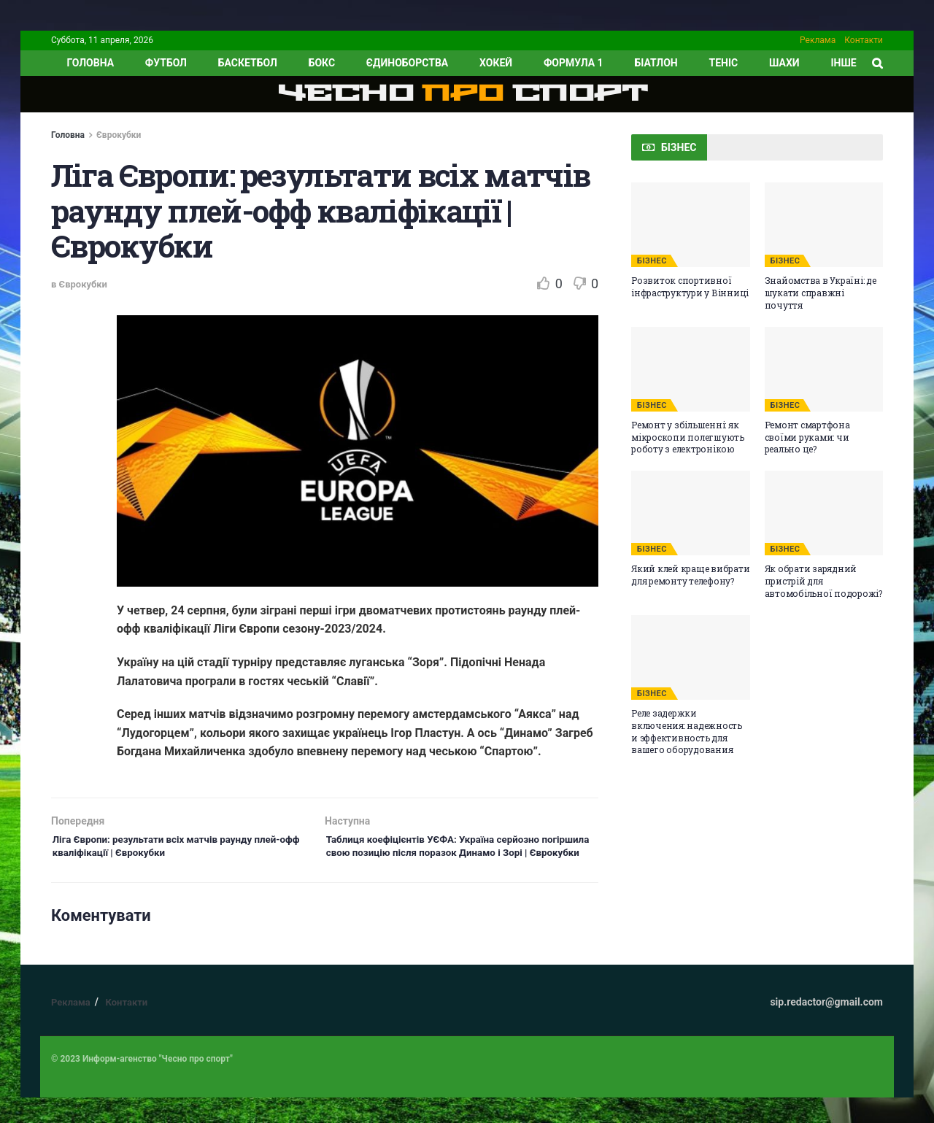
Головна (68, 135)
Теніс (723, 63)
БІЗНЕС (652, 261)
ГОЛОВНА (90, 63)
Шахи (784, 63)
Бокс (322, 63)
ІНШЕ (843, 63)
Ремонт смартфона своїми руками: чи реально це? (807, 437)
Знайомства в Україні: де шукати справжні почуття (820, 292)
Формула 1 (573, 63)
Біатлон (655, 63)
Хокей (495, 63)
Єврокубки (118, 135)
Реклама (817, 40)
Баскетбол (247, 63)
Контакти (863, 40)
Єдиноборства (407, 63)
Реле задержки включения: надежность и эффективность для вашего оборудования (686, 731)
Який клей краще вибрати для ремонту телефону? (690, 575)
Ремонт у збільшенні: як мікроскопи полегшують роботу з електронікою (687, 437)
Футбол (166, 63)
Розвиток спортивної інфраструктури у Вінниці (690, 286)
